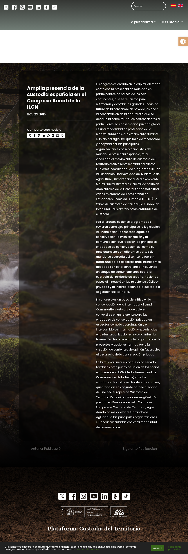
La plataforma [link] (141, 22)
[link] (183, 41)
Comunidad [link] (125, 38)
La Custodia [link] (170, 22)
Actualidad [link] (152, 38)
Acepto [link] (157, 548)
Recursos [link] (176, 38)
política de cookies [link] (87, 549)
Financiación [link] (173, 55)
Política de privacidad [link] (174, 548)
